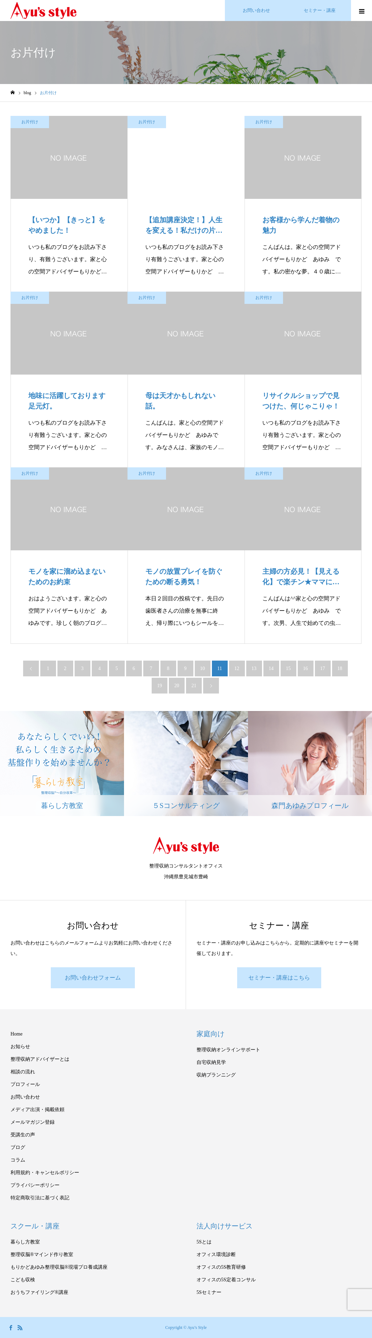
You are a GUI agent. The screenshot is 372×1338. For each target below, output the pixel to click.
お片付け (29, 121)
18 (339, 668)
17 (322, 668)
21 (194, 685)
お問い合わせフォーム (93, 978)
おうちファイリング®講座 (39, 1292)
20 (176, 685)
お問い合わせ (25, 1097)
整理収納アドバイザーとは (40, 1059)
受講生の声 (23, 1134)
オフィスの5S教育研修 (221, 1267)
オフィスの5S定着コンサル (226, 1279)
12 (236, 668)
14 (271, 668)
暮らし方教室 (25, 1242)
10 (202, 668)
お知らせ (20, 1046)
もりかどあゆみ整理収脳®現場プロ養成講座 (59, 1267)
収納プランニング (216, 1075)
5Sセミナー (209, 1292)
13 (254, 668)
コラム (18, 1160)
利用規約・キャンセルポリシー (45, 1172)
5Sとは (204, 1242)
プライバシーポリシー (35, 1185)
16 (305, 668)
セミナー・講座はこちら (279, 978)
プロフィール (25, 1084)
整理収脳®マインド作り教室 (42, 1254)
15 (288, 668)
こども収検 (23, 1279)
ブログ (18, 1147)
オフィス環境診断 (216, 1254)
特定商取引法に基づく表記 (40, 1197)
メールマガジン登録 (33, 1122)
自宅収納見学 (211, 1062)
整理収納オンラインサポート (228, 1049)
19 (159, 685)
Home (16, 1034)
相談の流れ (23, 1071)
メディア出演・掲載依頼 (37, 1109)
